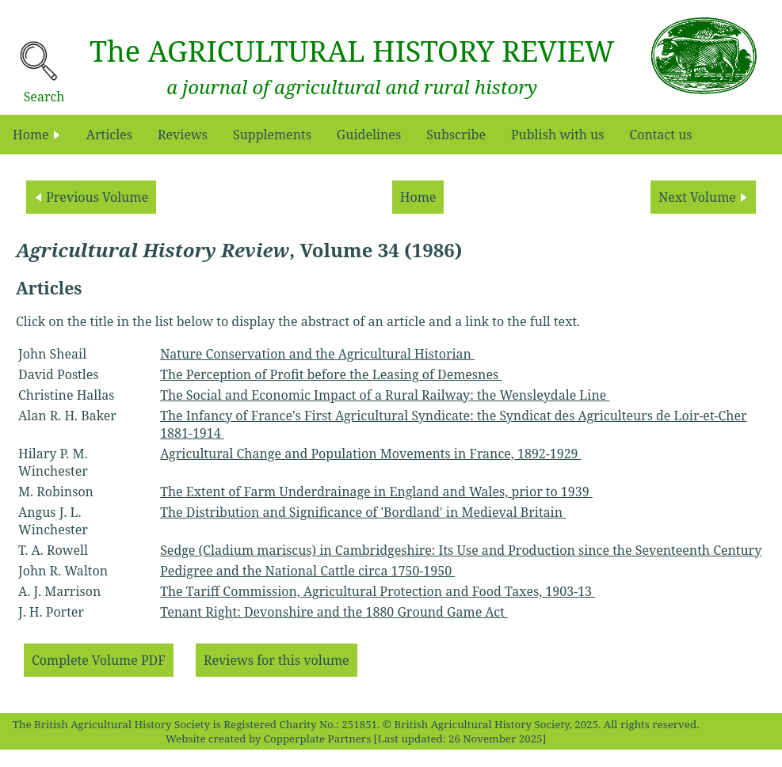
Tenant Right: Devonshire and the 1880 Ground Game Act (334, 612)
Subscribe (456, 134)
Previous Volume (91, 197)
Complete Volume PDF (99, 660)
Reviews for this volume (276, 660)
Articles (109, 134)
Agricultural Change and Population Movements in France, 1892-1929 (371, 453)
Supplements (272, 134)
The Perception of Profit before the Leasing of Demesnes (331, 374)
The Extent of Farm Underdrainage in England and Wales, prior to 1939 (376, 491)
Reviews (183, 134)
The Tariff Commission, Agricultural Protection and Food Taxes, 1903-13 (377, 591)
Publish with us (558, 134)
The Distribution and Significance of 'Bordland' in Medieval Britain (363, 512)
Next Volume (703, 197)
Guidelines (369, 134)
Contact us (660, 134)
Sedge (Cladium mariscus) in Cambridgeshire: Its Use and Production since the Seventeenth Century (460, 550)
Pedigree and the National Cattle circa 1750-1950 (307, 570)
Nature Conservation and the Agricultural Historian (317, 354)
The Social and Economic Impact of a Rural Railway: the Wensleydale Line (384, 395)
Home (37, 134)
